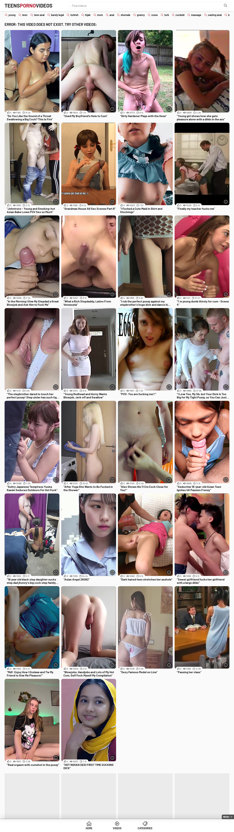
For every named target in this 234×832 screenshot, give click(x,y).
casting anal (215, 14)
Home (89, 828)
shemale (125, 14)
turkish (74, 14)
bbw (230, 14)
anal (112, 14)
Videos (117, 828)
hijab (87, 14)
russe (154, 14)
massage (196, 14)
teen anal (39, 14)
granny (141, 14)
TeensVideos (28, 5)
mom (100, 14)
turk (166, 14)
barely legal (57, 14)
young (12, 14)
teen (24, 14)
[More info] (55, 109)
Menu (226, 816)
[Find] (226, 5)
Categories (145, 828)
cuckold (180, 14)
